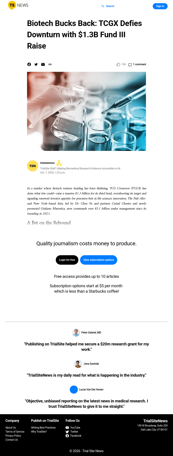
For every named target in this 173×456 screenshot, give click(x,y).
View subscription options (98, 260)
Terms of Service (14, 431)
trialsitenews (47, 163)
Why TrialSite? (39, 431)
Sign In (160, 6)
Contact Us (11, 439)
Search (108, 6)
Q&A (124, 6)
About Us (10, 427)
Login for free (67, 260)
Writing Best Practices (43, 427)
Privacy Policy (13, 435)
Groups (141, 6)
